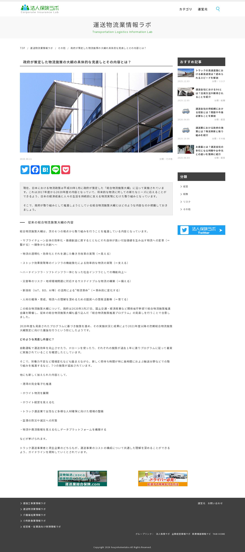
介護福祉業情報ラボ (34, 515)
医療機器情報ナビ (201, 533)
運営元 (203, 9)
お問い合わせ (215, 503)
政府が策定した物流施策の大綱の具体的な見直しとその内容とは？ (109, 48)
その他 (62, 48)
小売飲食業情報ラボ (34, 520)
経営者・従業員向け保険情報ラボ (42, 526)
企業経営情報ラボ (181, 533)
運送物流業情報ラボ (41, 48)
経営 (185, 186)
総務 (185, 194)
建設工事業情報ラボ (34, 503)
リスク (187, 201)
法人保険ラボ (39, 9)
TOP (22, 48)
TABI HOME (219, 533)
